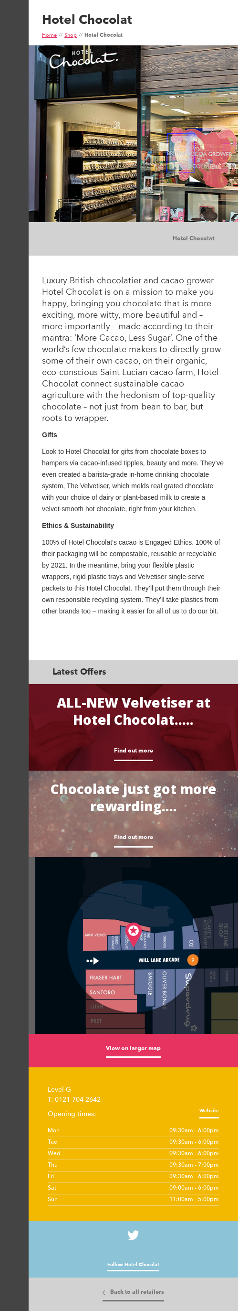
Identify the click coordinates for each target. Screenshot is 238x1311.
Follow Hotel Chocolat (133, 1264)
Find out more (133, 751)
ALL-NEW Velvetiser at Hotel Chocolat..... (133, 711)
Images (62, 239)
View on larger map (133, 1049)
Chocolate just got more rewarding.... (134, 797)
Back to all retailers (137, 1292)
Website (209, 1110)
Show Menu (13, 46)
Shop (70, 35)
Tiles (81, 239)
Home (49, 35)
